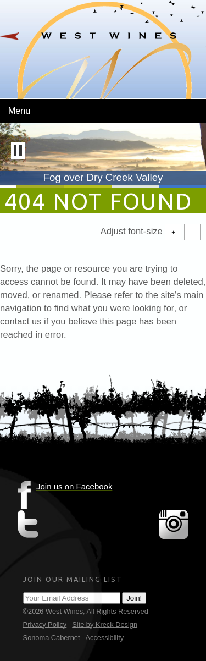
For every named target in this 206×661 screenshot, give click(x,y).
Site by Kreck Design (104, 624)
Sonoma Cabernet (51, 638)
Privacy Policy (45, 624)
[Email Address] (71, 598)
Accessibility (104, 638)
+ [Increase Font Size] (173, 232)
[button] (18, 150)
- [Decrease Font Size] (192, 232)
